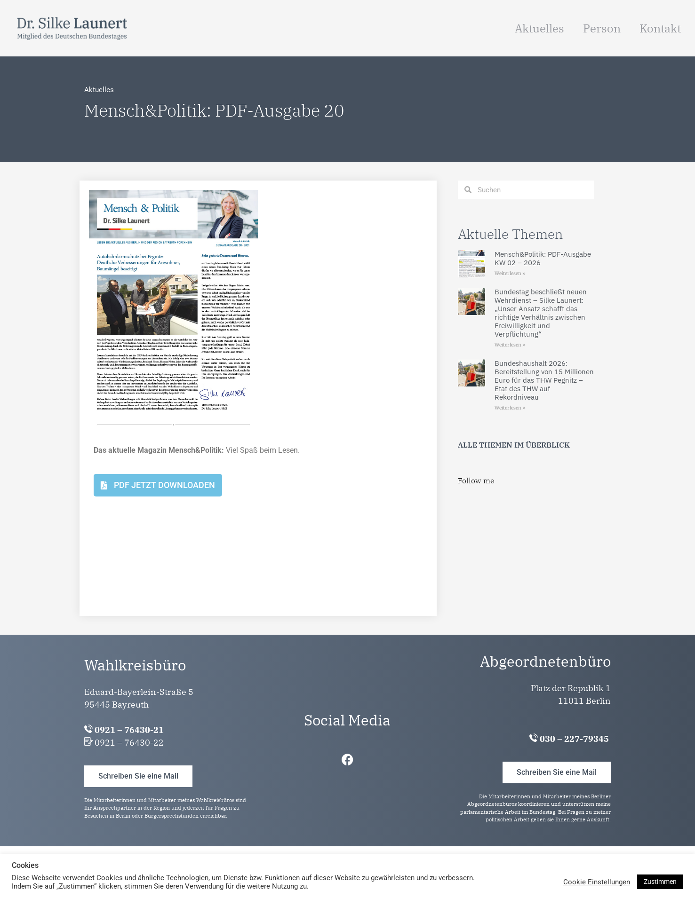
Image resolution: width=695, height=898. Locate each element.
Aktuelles (539, 28)
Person (602, 28)
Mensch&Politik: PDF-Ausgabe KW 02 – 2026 (543, 258)
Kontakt (660, 28)
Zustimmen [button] (660, 881)
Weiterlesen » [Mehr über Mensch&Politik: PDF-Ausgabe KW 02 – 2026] (510, 273)
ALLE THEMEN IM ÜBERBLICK (514, 444)
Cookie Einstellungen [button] (596, 882)
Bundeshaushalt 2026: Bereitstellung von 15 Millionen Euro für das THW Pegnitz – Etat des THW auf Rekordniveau (544, 380)
